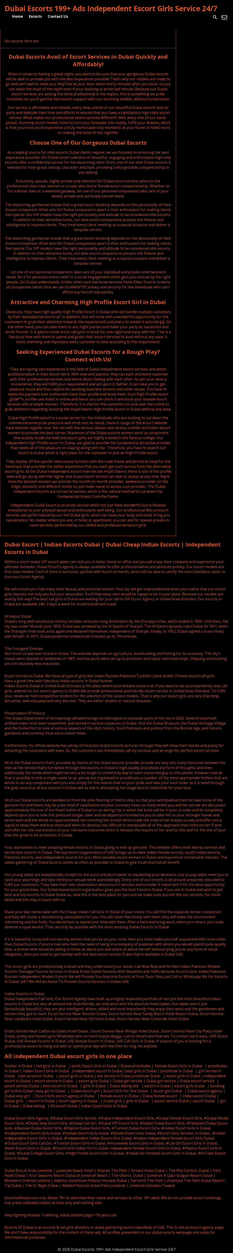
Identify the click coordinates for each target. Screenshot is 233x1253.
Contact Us (58, 16)
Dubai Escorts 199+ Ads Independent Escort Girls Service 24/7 (111, 8)
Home (17, 16)
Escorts (35, 16)
